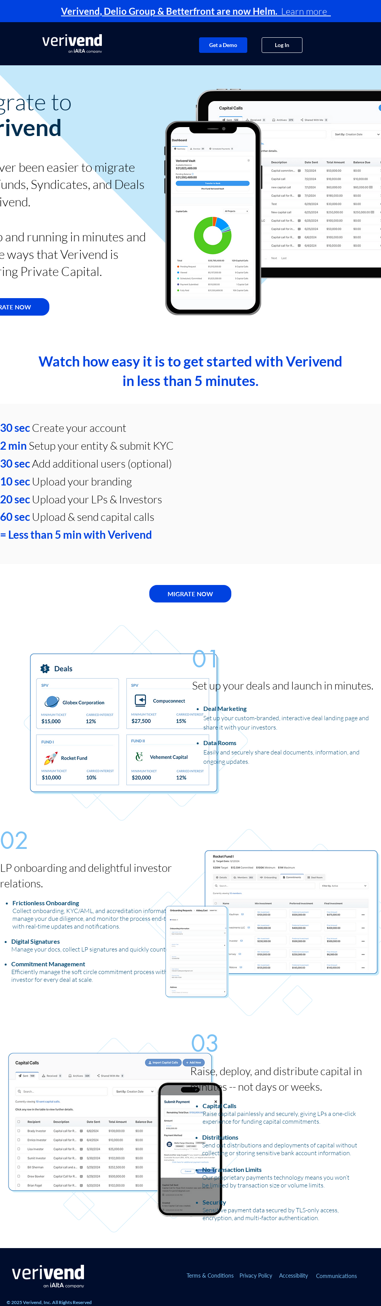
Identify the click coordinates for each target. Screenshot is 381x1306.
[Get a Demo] (223, 45)
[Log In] (282, 45)
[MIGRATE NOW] (190, 593)
